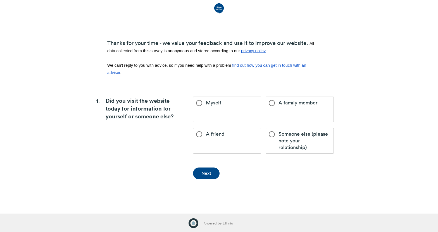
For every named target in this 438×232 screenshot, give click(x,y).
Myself (208, 103)
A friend (210, 134)
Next (206, 173)
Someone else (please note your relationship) (298, 140)
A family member (293, 103)
